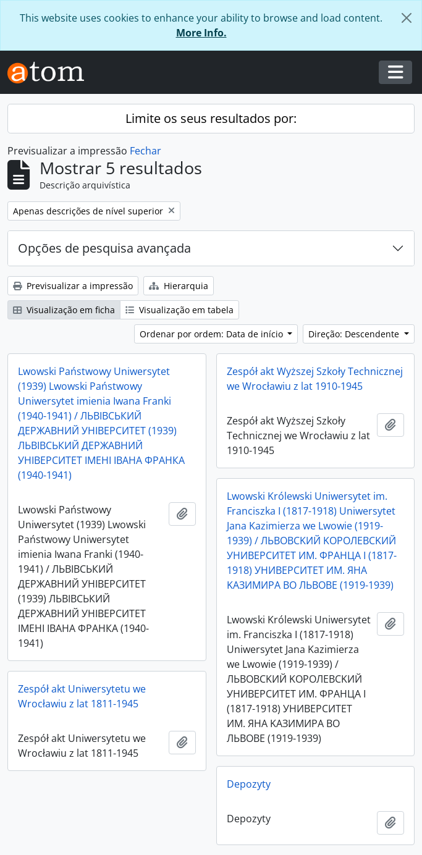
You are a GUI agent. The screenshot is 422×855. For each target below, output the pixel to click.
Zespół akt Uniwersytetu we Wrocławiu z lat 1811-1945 (82, 696)
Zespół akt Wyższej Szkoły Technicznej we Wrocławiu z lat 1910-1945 (315, 378)
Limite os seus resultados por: (211, 118)
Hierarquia (178, 286)
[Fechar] (406, 18)
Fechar (145, 151)
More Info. (201, 33)
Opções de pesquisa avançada (104, 248)
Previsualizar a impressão (73, 286)
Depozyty (249, 784)
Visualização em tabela (179, 310)
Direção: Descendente (355, 334)
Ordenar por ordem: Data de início (212, 334)
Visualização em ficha (64, 310)
